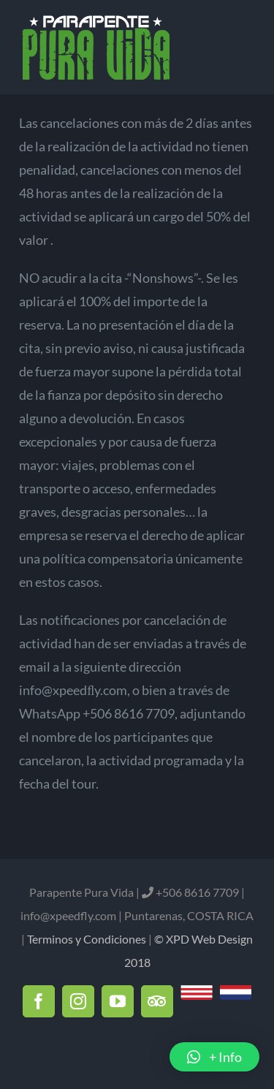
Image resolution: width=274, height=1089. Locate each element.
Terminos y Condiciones (86, 939)
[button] (214, 1056)
